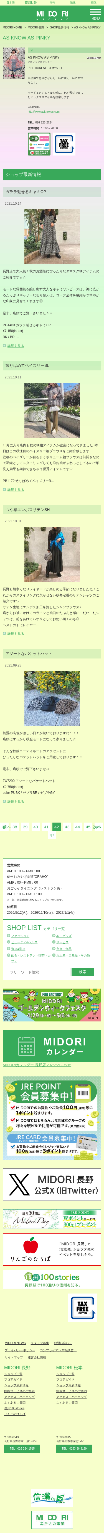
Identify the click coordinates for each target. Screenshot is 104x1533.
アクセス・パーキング (19, 1396)
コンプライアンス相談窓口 (58, 1350)
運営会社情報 (37, 1357)
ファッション (20, 935)
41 (46, 827)
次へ (97, 827)
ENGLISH (31, 2)
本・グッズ (64, 935)
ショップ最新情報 (16, 1385)
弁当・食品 (64, 948)
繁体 (73, 2)
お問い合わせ (63, 1343)
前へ (7, 827)
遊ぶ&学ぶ (18, 948)
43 (67, 827)
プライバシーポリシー (20, 1350)
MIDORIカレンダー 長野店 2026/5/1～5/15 (37, 1065)
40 (35, 827)
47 (52, 835)
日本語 (10, 2)
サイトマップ (14, 1357)
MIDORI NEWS (15, 1343)
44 (77, 827)
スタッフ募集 (40, 1343)
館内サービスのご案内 (19, 1391)
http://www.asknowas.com (44, 111)
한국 (52, 2)
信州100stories (14, 1408)
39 (25, 827)
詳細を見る (15, 346)
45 (88, 827)
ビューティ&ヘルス (24, 942)
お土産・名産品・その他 (73, 955)
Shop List (36, 927)
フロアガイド (13, 1379)
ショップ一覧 (13, 1374)
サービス (62, 942)
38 (14, 827)
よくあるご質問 (15, 1402)
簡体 (94, 2)
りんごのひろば (15, 1414)
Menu (96, 18)
